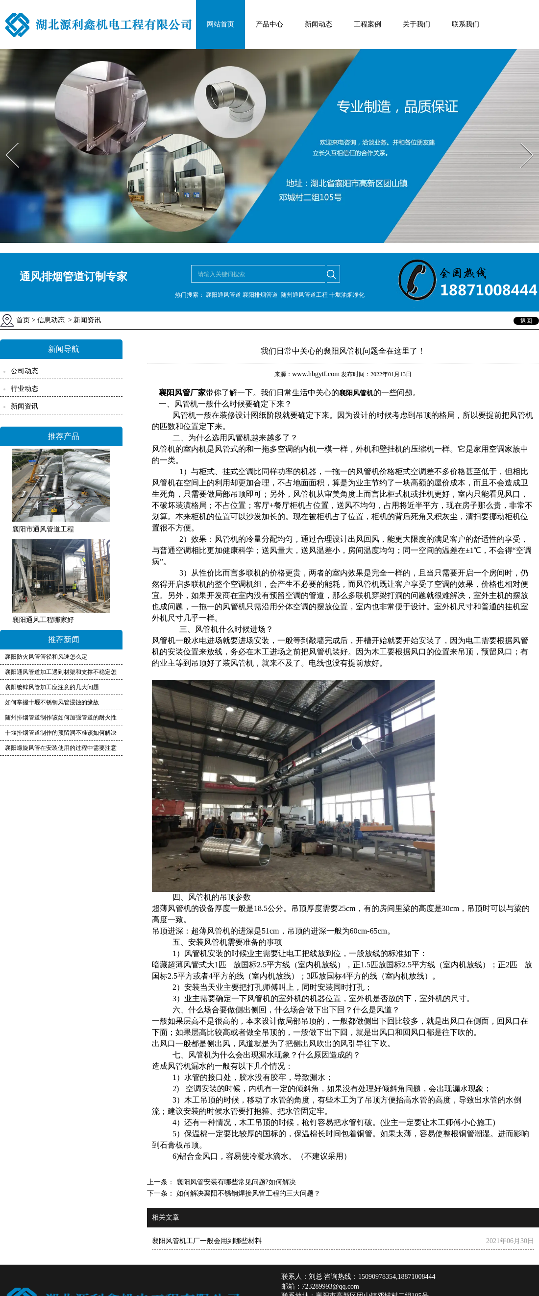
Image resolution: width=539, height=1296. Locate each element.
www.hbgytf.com (316, 374)
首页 (23, 320)
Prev (6, 140)
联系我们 (465, 24)
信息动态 (51, 320)
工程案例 (367, 24)
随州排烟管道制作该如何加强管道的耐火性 (61, 717)
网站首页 (220, 24)
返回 (526, 320)
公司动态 (24, 371)
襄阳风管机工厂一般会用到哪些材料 (207, 1241)
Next (521, 140)
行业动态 (24, 388)
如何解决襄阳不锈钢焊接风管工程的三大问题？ (247, 1193)
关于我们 (416, 24)
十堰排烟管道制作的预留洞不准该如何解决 (61, 732)
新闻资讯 (24, 406)
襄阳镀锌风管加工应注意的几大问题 (52, 687)
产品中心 (269, 24)
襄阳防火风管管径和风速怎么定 (46, 656)
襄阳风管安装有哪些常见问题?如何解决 (235, 1182)
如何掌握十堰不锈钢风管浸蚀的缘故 (52, 702)
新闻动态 (318, 24)
